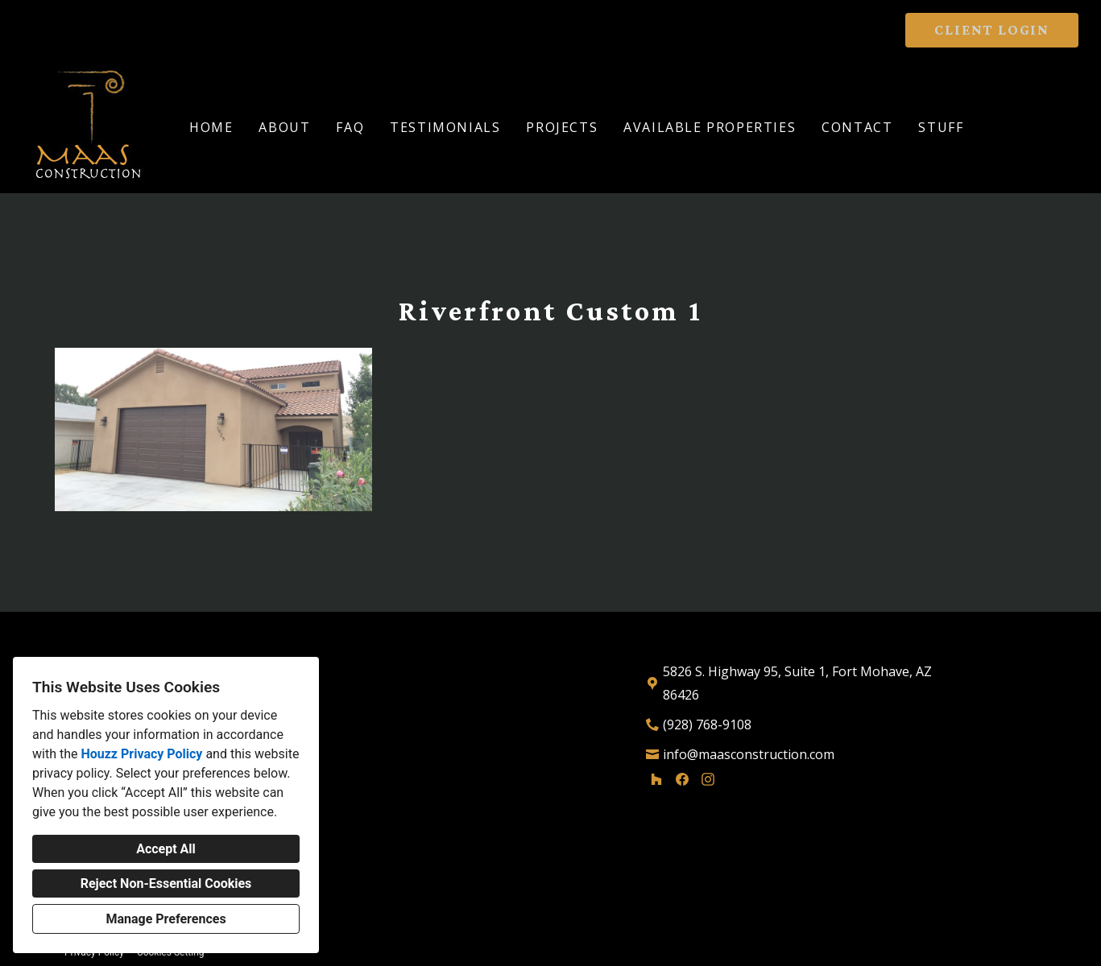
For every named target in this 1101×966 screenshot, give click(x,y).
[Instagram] (707, 779)
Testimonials (445, 127)
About (284, 127)
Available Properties (709, 127)
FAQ (350, 127)
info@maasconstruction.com (748, 754)
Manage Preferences (166, 919)
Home (211, 127)
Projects (562, 127)
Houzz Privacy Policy (141, 754)
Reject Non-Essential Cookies (166, 883)
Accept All (166, 849)
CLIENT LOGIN (991, 30)
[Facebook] (682, 779)
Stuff (940, 127)
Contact (857, 127)
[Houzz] (656, 779)
